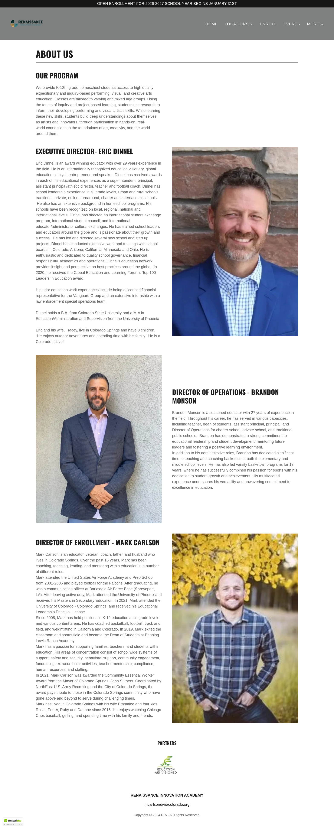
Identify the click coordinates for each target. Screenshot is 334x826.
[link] (26, 23)
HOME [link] (211, 24)
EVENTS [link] (292, 24)
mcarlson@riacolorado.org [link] (166, 804)
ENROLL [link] (268, 24)
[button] (239, 24)
